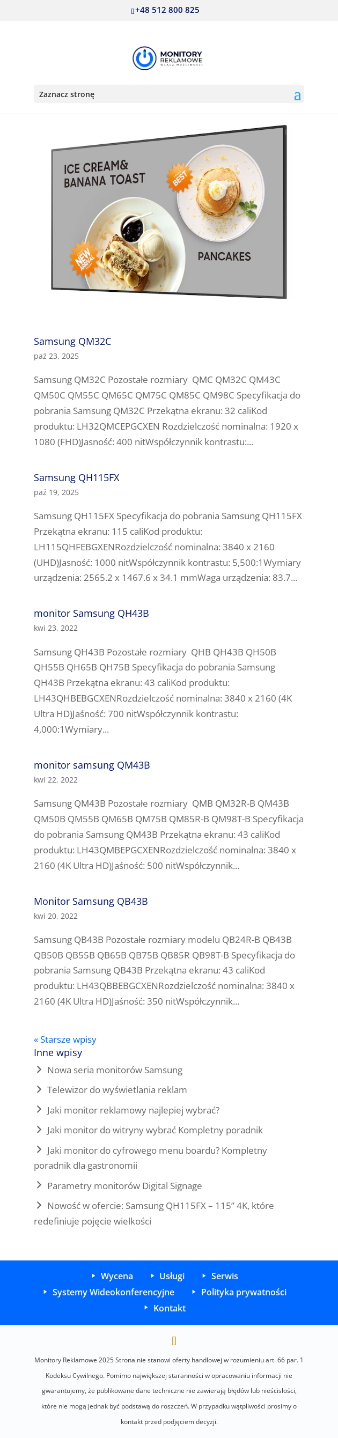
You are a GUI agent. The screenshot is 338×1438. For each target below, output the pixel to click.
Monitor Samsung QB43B (91, 901)
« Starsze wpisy (65, 1039)
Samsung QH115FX (76, 477)
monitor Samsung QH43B (91, 613)
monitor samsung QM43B (92, 764)
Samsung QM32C (72, 341)
